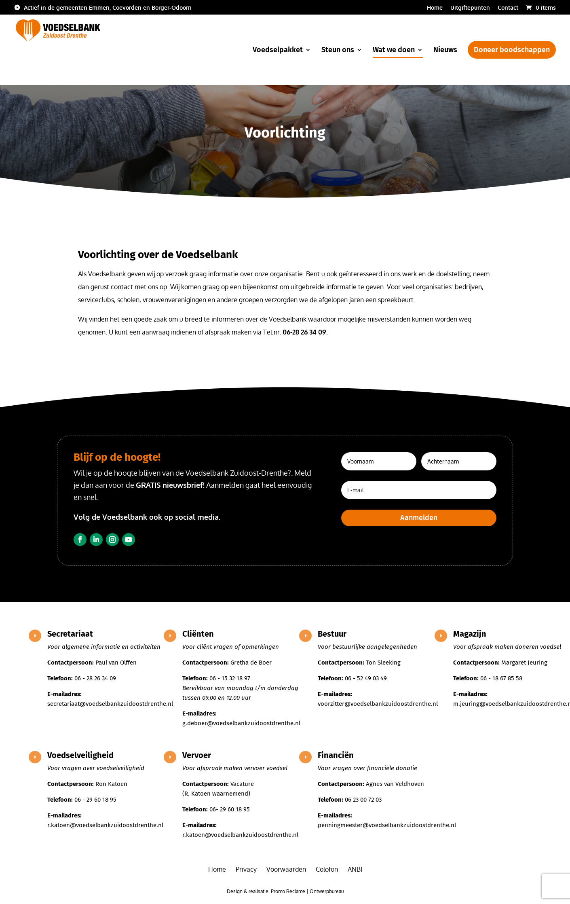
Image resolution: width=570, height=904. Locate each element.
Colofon (327, 869)
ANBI (355, 869)
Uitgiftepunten (470, 8)
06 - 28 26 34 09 (95, 678)
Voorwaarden (286, 869)
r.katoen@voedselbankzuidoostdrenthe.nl (105, 825)
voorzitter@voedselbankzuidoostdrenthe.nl (378, 703)
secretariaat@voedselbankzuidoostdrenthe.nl (110, 703)
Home (435, 8)
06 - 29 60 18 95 (95, 799)
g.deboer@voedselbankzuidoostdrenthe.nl (241, 723)
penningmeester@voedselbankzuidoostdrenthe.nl (387, 825)
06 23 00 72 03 (363, 799)
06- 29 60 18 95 (229, 809)
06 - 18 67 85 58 (501, 678)
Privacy (246, 869)
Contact (508, 8)
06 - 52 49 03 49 (366, 678)
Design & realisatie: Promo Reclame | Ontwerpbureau (285, 891)
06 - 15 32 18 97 (229, 678)
